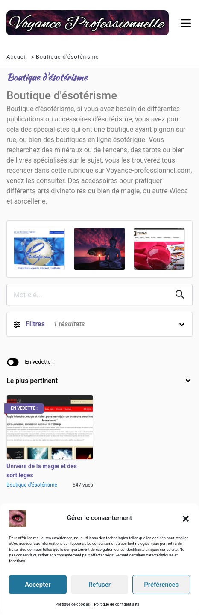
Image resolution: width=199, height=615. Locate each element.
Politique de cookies (73, 604)
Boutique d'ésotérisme (67, 56)
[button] (185, 518)
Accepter (37, 584)
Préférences (161, 584)
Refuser (99, 584)
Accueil (16, 56)
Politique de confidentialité (116, 604)
